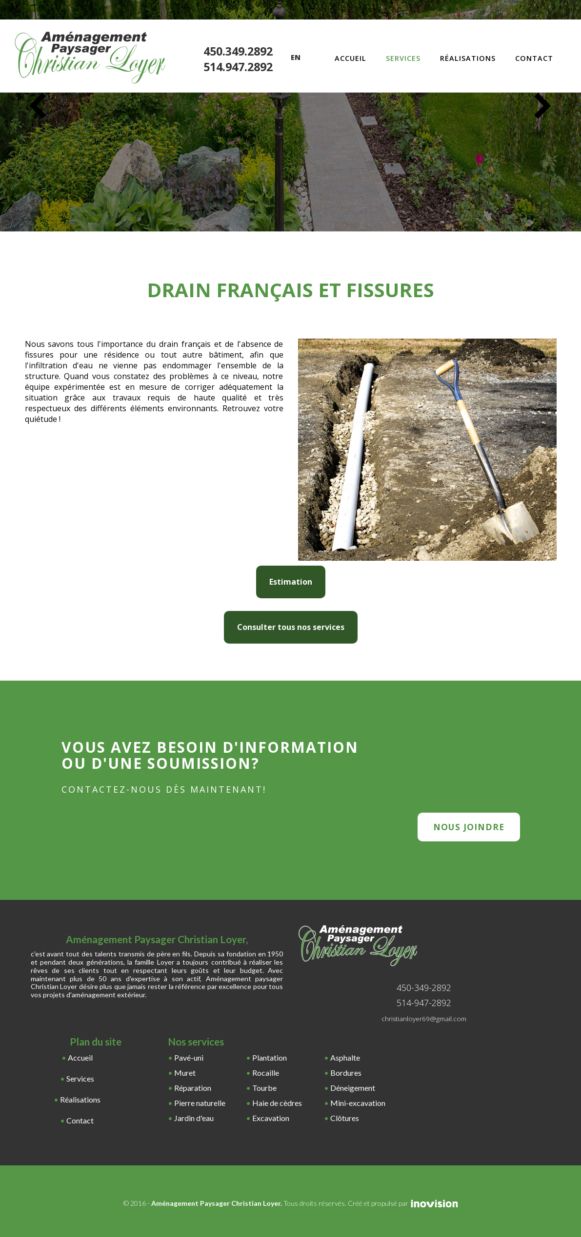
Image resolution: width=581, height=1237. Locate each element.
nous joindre (468, 827)
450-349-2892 (424, 987)
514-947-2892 (424, 1003)
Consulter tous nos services (290, 627)
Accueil (350, 58)
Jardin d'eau (194, 1118)
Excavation (270, 1118)
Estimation (290, 581)
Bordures (345, 1072)
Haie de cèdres (277, 1102)
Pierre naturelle (199, 1102)
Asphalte (345, 1057)
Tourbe (264, 1087)
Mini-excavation (357, 1102)
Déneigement (352, 1087)
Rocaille (265, 1072)
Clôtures (344, 1118)
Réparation (192, 1087)
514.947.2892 (238, 67)
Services (403, 58)
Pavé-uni (188, 1057)
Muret (185, 1072)
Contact (534, 58)
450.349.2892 (238, 51)
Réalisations (468, 58)
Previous (38, 106)
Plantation (269, 1057)
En (296, 57)
